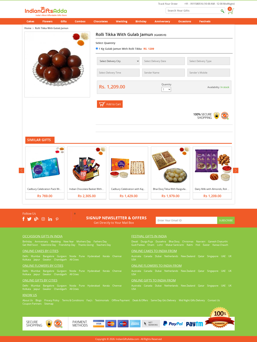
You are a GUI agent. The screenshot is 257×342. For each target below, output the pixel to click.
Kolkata (27, 259)
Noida (72, 256)
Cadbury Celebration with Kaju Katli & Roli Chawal (138, 189)
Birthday (143, 21)
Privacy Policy (51, 300)
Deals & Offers (140, 300)
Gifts (66, 21)
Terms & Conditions (73, 300)
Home (27, 28)
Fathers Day (100, 241)
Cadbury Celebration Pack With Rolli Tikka (50, 189)
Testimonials (102, 300)
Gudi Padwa (138, 244)
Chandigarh (60, 259)
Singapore (212, 256)
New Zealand (188, 256)
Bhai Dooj (174, 241)
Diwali (134, 241)
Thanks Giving (86, 244)
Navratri (200, 241)
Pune (82, 256)
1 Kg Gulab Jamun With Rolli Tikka (119, 48)
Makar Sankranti (175, 244)
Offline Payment (121, 300)
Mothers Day (83, 241)
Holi (198, 244)
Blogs (38, 300)
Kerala (106, 256)
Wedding (123, 21)
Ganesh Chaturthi (218, 241)
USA (133, 259)
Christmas (187, 241)
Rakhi (190, 244)
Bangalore (48, 256)
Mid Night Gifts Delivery (192, 300)
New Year (68, 241)
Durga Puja (147, 241)
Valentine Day (48, 244)
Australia (136, 256)
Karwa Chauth (220, 244)
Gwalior (47, 259)
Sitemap (48, 303)
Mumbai (35, 256)
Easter (206, 244)
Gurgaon (62, 256)
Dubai (158, 256)
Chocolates (101, 21)
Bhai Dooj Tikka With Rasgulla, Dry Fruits (175, 189)
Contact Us (214, 300)
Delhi (25, 256)
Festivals (207, 21)
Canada (148, 256)
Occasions (186, 21)
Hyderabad (93, 256)
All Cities (74, 259)
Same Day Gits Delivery (163, 300)
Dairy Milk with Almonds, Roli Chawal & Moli (219, 189)
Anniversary (164, 21)
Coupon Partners (32, 303)
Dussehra (161, 241)
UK (230, 256)
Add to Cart (113, 104)
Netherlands (171, 256)
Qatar (201, 256)
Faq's (89, 300)
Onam (150, 244)
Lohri (160, 244)
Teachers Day (103, 244)
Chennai (117, 256)
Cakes (32, 21)
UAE (223, 256)
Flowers (49, 21)
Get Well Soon (30, 244)
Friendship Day (67, 244)
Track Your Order (166, 3)
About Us (28, 300)
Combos (80, 21)
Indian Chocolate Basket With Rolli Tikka (91, 189)
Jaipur (37, 259)
